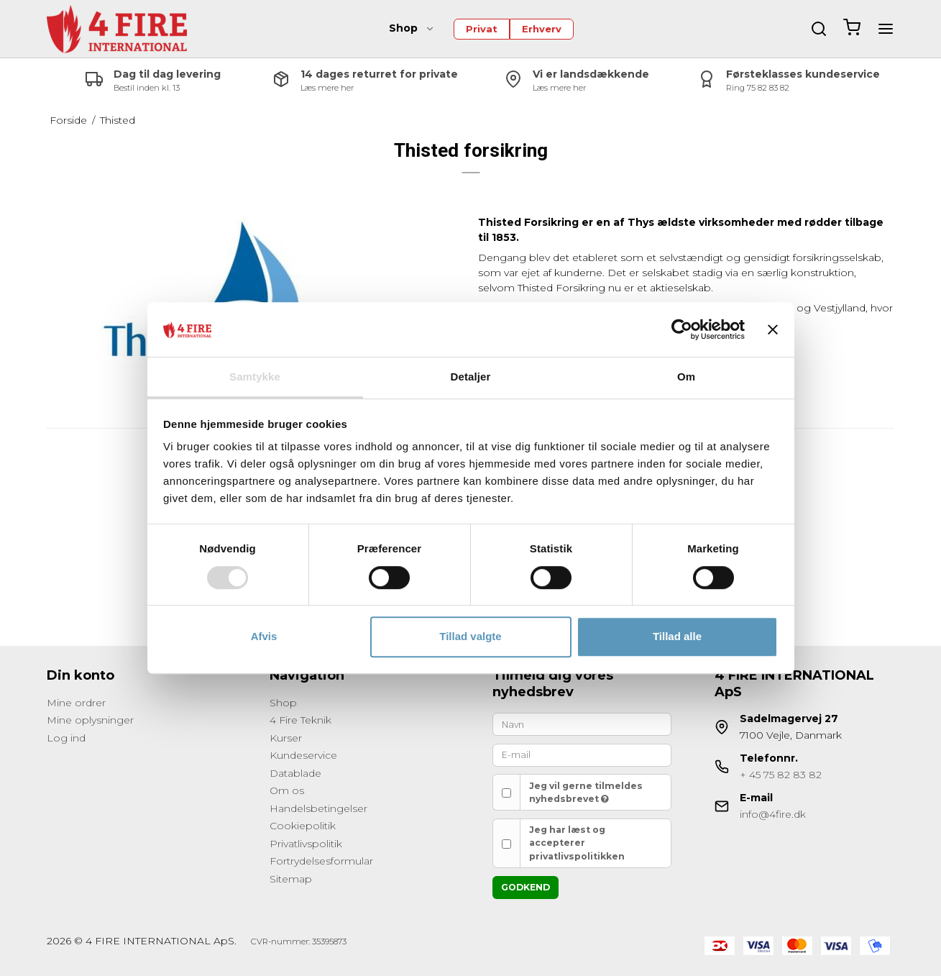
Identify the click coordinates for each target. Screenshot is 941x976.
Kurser (286, 737)
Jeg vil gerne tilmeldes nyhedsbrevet (586, 792)
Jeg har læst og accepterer (577, 843)
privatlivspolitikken (577, 856)
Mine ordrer (76, 702)
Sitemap (291, 878)
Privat (481, 29)
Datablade (295, 773)
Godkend (525, 887)
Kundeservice (303, 755)
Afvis (264, 636)
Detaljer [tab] (471, 377)
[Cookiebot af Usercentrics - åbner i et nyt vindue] (682, 329)
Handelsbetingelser (318, 808)
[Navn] (582, 723)
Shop (412, 28)
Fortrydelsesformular (321, 860)
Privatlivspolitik (306, 843)
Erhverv (541, 29)
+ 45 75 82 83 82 (781, 774)
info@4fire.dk (773, 814)
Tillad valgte (470, 636)
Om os (287, 790)
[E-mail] (582, 754)
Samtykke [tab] (254, 377)
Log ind (66, 737)
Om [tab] (686, 377)
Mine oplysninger (90, 719)
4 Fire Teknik (300, 719)
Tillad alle (677, 636)
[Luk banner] (773, 329)
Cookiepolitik (303, 825)
